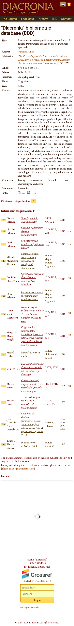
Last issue (28, 19)
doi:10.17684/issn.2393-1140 (37, 581)
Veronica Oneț (26, 51)
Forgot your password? (29, 607)
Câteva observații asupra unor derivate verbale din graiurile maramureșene (31, 386)
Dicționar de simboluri (32, 424)
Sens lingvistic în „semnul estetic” (29, 219)
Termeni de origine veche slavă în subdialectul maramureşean (30, 402)
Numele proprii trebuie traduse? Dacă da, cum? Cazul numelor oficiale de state (32, 314)
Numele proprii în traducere (30, 354)
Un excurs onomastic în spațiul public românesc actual (32, 295)
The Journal (9, 19)
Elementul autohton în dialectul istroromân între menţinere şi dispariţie (32, 369)
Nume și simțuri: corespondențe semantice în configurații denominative (29, 261)
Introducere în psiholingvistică (29, 444)
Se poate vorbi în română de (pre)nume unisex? (32, 244)
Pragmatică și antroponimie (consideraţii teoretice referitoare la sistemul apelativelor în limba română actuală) (32, 336)
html (34, 193)
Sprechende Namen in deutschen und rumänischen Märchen (32, 279)
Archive (43, 19)
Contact (66, 19)
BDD (54, 19)
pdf (24, 193)
